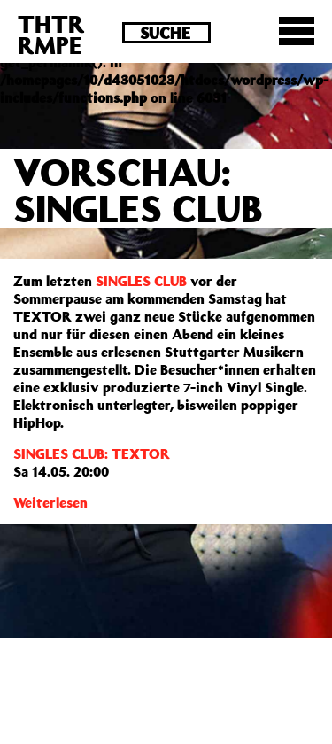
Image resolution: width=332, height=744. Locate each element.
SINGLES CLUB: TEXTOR (91, 453)
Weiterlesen (50, 502)
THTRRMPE (51, 34)
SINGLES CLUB (141, 281)
